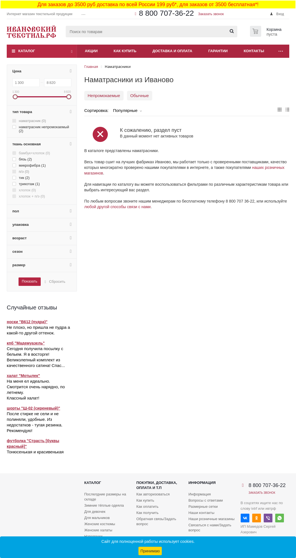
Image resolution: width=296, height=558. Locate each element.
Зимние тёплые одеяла (104, 505)
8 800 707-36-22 (166, 13)
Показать (29, 281)
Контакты (254, 51)
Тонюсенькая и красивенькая (35, 451)
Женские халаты (98, 530)
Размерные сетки (203, 506)
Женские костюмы (99, 524)
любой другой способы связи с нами (117, 207)
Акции (91, 51)
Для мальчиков (97, 518)
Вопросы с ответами (205, 500)
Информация (202, 483)
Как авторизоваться (153, 494)
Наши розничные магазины (211, 519)
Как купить (125, 51)
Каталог (26, 51)
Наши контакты (201, 513)
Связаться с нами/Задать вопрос (209, 527)
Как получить (147, 513)
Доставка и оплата (172, 51)
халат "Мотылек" (23, 375)
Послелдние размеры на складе (105, 496)
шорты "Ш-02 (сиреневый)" (33, 408)
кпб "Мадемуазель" (26, 343)
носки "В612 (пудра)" (27, 322)
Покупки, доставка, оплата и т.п (156, 485)
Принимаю (150, 551)
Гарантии (218, 51)
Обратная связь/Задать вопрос (156, 521)
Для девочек (94, 511)
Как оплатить (147, 506)
